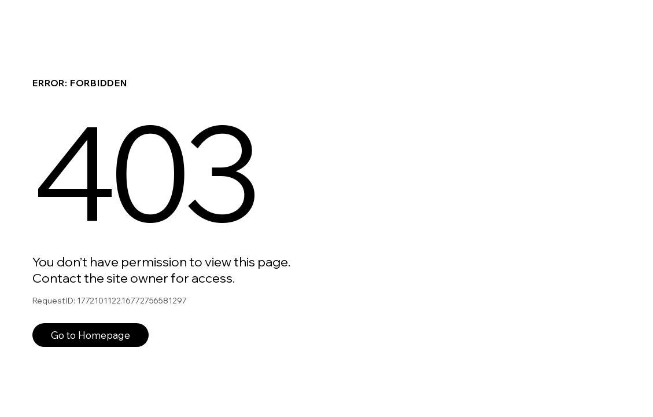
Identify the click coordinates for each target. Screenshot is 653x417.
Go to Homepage (90, 335)
